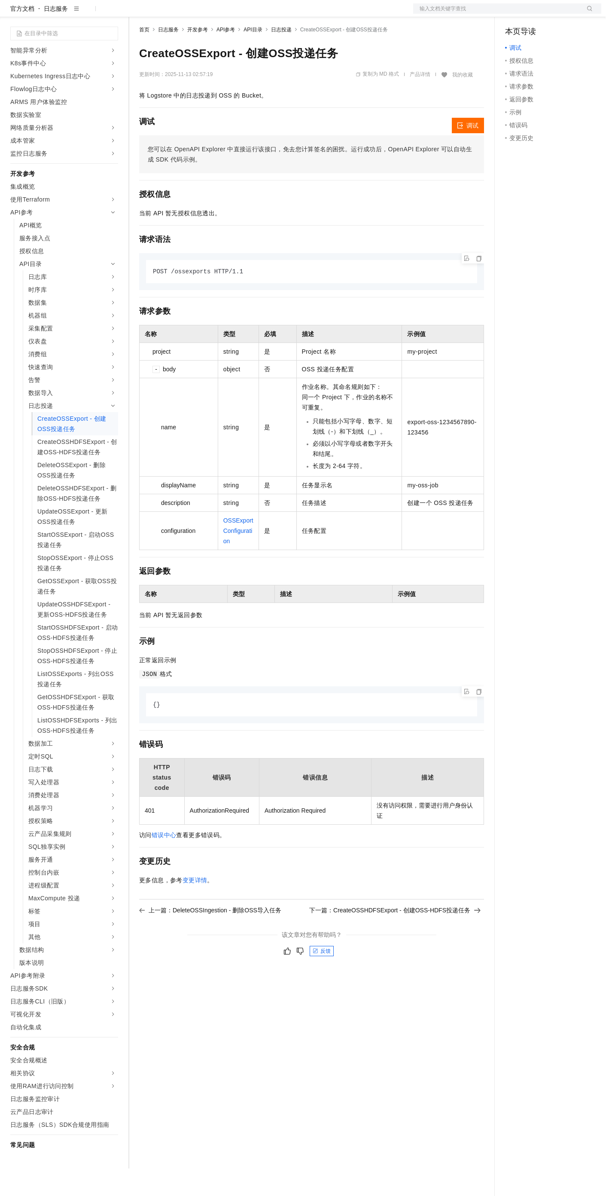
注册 (556, 14)
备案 (514, 14)
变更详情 (195, 908)
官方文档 (22, 36)
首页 (144, 57)
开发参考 (197, 57)
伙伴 (233, 13)
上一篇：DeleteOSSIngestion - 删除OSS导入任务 (210, 938)
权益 (165, 13)
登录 (587, 14)
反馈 (322, 979)
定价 (186, 13)
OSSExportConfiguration (238, 558)
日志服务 (56, 36)
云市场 (209, 13)
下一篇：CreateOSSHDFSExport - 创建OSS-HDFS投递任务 (395, 938)
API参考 (225, 57)
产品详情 (420, 102)
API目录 (253, 57)
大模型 (88, 13)
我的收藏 (462, 102)
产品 (112, 13)
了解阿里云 (283, 13)
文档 (496, 14)
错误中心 (164, 863)
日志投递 (281, 57)
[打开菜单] (13, 14)
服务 (253, 13)
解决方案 (138, 13)
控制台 (535, 14)
